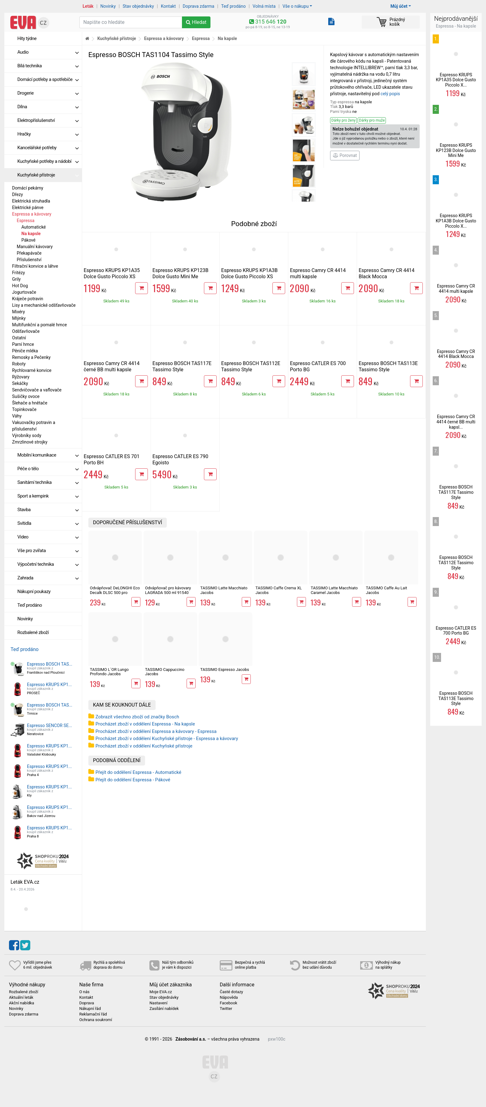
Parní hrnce (23, 344)
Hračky (48, 134)
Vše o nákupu (295, 6)
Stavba (48, 509)
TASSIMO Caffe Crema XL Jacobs (278, 590)
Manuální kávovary (35, 246)
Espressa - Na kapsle (456, 26)
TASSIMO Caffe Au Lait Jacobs (386, 590)
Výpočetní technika (48, 564)
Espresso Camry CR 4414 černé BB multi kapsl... (455, 422)
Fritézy (18, 272)
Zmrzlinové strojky (29, 442)
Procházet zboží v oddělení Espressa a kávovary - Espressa (156, 731)
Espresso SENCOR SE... (49, 725)
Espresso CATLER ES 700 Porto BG (456, 631)
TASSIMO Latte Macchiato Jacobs (223, 590)
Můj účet (399, 6)
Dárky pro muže (372, 120)
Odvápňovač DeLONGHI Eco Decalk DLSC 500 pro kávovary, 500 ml (115, 592)
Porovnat (345, 155)
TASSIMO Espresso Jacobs (224, 669)
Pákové (28, 240)
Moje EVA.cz (160, 992)
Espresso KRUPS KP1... (49, 684)
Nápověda (229, 997)
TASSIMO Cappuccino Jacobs (164, 671)
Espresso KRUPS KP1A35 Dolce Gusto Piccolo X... (456, 80)
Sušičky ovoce (25, 396)
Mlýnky (19, 318)
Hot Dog (20, 285)
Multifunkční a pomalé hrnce (39, 324)
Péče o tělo (48, 468)
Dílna (48, 106)
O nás (84, 992)
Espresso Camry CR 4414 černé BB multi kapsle (111, 366)
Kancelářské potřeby (48, 147)
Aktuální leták (21, 997)
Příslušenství (29, 259)
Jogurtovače (24, 292)
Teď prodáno (233, 6)
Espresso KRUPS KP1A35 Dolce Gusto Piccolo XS (112, 273)
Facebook (228, 1003)
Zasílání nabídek (164, 1009)
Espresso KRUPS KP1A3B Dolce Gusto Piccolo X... (456, 221)
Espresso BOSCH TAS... (49, 664)
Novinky (108, 6)
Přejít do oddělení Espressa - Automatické (138, 772)
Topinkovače (24, 409)
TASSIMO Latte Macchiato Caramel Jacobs (334, 590)
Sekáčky (20, 383)
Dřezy (17, 194)
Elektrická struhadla (31, 201)
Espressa (25, 220)
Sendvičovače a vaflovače (37, 389)
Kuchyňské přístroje (48, 175)
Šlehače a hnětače (29, 402)
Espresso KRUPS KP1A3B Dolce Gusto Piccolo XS (249, 273)
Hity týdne (27, 38)
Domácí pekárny (27, 187)
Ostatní (19, 337)
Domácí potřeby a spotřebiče (48, 79)
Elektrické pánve (27, 207)
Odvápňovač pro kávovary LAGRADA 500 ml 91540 (168, 590)
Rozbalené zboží (33, 632)
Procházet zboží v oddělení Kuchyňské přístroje (143, 746)
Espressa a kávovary (31, 214)
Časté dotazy (231, 992)
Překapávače (29, 253)
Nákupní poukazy (34, 591)
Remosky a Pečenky (31, 357)
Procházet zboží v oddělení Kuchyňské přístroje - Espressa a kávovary (166, 738)
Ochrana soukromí (95, 1020)
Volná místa (264, 6)
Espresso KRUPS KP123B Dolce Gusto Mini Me (180, 273)
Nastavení (158, 1003)
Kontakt (168, 6)
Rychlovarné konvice (31, 370)
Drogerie (48, 93)
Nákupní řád (90, 1009)
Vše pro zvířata (48, 550)
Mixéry (18, 311)
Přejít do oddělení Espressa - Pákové (132, 780)
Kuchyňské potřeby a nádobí (48, 161)
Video (48, 537)
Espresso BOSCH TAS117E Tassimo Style (182, 366)
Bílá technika (48, 65)
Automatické (33, 227)
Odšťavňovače (26, 331)
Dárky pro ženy (343, 120)
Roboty (19, 363)
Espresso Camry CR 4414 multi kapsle (456, 288)
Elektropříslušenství (48, 120)
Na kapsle (31, 233)
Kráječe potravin (27, 298)
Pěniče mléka (25, 350)
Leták (88, 6)
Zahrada (48, 578)
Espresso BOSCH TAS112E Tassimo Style (251, 366)
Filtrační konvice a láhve (35, 266)
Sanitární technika (48, 482)
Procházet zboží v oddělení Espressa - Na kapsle (145, 724)
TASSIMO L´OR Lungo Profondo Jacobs (109, 671)
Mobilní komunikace (48, 455)
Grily (16, 279)
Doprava (86, 1003)
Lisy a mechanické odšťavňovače (44, 305)
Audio (48, 52)
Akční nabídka (21, 1003)
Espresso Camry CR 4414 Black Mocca (386, 273)
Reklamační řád (93, 1014)
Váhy (17, 415)
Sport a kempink (48, 496)
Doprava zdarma (198, 6)
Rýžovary (20, 376)
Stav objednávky (138, 6)
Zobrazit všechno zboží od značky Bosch (137, 717)
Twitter (226, 1009)
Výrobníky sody (26, 435)
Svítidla (48, 523)
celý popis (390, 93)
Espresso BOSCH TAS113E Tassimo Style (388, 366)
